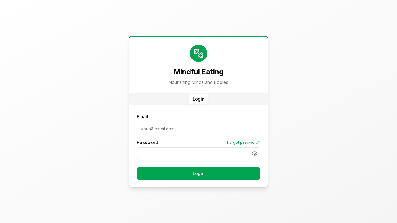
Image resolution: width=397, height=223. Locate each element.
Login (199, 173)
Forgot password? (243, 142)
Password (147, 142)
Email (142, 116)
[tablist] (198, 99)
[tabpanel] (198, 147)
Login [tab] (199, 99)
